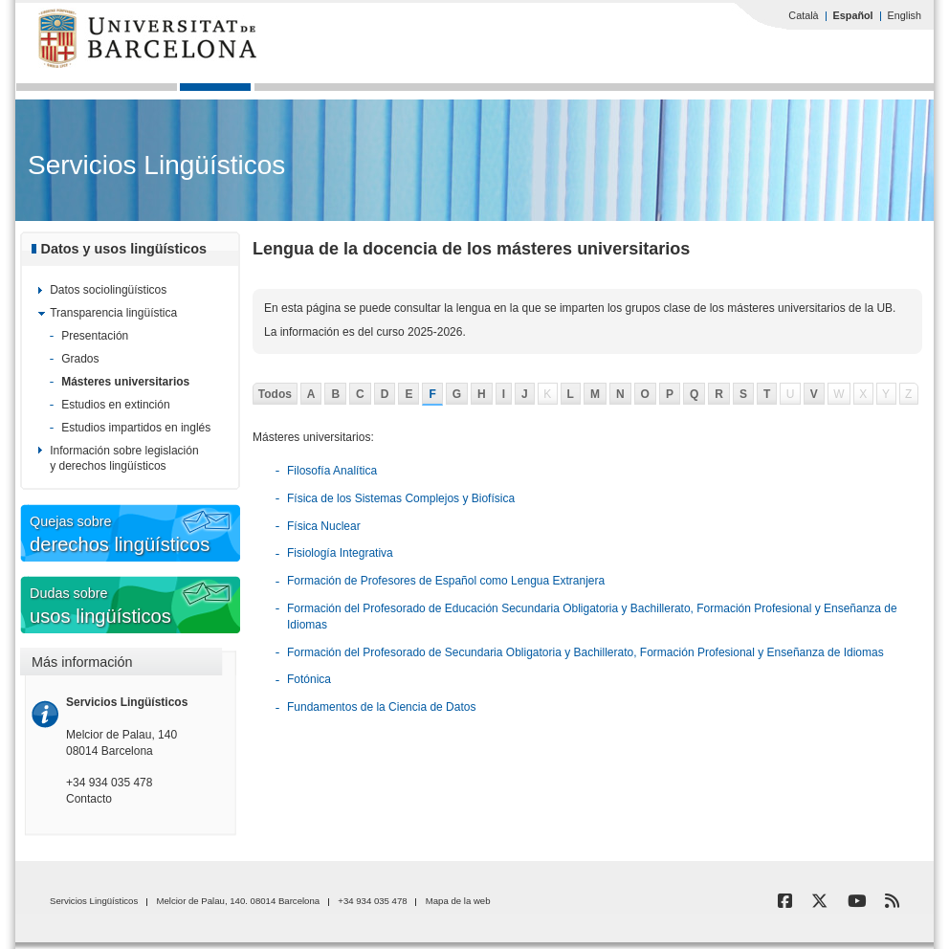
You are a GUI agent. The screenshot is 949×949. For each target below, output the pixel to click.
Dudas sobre (164, 607)
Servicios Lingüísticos (156, 165)
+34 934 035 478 (109, 782)
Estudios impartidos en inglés (135, 427)
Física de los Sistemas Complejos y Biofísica (401, 498)
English (904, 15)
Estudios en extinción (115, 404)
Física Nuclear (324, 526)
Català (803, 15)
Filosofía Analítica (332, 470)
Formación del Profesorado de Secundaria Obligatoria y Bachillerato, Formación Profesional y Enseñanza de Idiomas (585, 652)
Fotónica (309, 679)
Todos (275, 394)
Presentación (94, 335)
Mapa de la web (458, 900)
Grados (80, 358)
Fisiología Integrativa (340, 553)
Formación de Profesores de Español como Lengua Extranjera (446, 580)
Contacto (89, 799)
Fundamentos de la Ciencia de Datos (381, 707)
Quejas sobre (164, 535)
